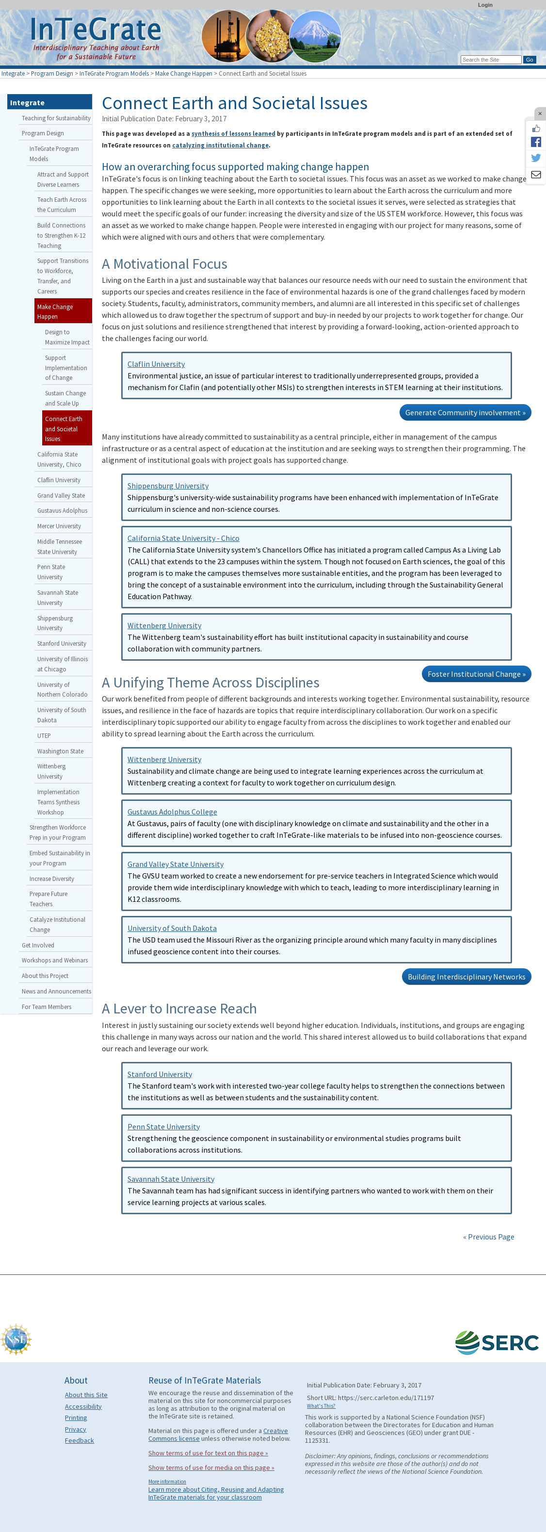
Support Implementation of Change (66, 368)
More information (167, 1481)
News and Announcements (56, 991)
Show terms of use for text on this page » (208, 1453)
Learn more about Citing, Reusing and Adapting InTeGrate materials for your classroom (216, 1493)
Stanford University (160, 1074)
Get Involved (38, 945)
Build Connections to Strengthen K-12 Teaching (61, 235)
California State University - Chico (184, 538)
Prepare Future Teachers (48, 899)
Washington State (60, 751)
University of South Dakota (172, 928)
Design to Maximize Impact (67, 337)
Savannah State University (171, 1179)
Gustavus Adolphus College (172, 811)
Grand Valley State (61, 495)
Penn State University (164, 1126)
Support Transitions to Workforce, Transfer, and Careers (62, 275)
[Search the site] (491, 59)
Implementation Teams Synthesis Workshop (58, 802)
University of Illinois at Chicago (62, 664)
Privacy (75, 1429)
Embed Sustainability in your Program (60, 858)
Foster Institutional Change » (477, 674)
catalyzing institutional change (220, 145)
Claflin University (156, 364)
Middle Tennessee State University (59, 546)
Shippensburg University (168, 485)
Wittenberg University (164, 625)
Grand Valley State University (176, 864)
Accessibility (83, 1406)
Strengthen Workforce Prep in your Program (58, 832)
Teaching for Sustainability (56, 118)
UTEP (44, 735)
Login (485, 5)
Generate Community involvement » (465, 412)
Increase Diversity (52, 878)
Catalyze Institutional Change (57, 924)
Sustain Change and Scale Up (65, 398)
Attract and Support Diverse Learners (63, 179)
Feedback (79, 1440)
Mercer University (59, 526)
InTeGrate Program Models (114, 73)
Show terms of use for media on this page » (211, 1467)
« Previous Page (488, 1236)
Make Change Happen (183, 73)
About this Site (86, 1394)
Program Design (52, 73)
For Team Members (46, 1006)
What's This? (321, 1405)
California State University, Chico (59, 459)
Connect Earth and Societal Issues (63, 429)
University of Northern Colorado (62, 690)
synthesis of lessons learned (233, 133)
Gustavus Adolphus (62, 510)
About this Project (45, 975)
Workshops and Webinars (55, 960)
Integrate (13, 73)
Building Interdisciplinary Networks (467, 976)
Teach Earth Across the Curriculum (61, 204)
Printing (76, 1417)
